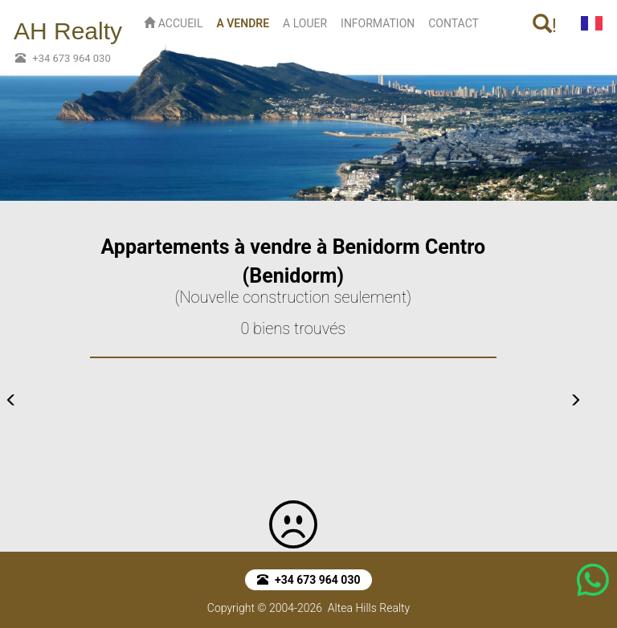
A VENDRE (246, 22)
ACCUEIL (173, 23)
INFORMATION (378, 23)
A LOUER (305, 23)
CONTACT (453, 23)
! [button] (545, 25)
